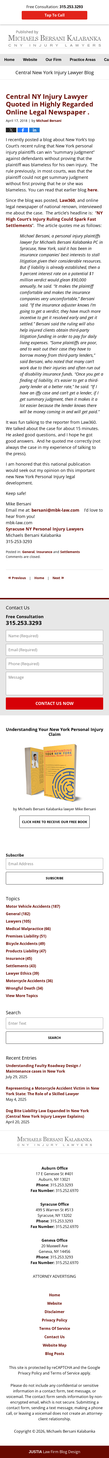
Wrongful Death (24, 988)
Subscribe (15, 855)
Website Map (55, 1345)
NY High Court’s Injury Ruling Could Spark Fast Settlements (54, 219)
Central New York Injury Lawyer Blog (54, 39)
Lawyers (18, 921)
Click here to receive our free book (54, 822)
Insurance (44, 552)
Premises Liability (26, 936)
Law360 (67, 200)
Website (30, 60)
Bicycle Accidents (25, 943)
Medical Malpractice (28, 928)
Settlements (70, 552)
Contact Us (54, 1336)
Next (58, 577)
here (92, 190)
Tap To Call (55, 15)
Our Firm (54, 60)
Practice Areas (83, 60)
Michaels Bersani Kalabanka (70, 1431)
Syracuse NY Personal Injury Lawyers (45, 529)
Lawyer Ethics (22, 973)
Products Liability (26, 951)
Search (54, 1037)
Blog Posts (54, 1353)
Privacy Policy (54, 1320)
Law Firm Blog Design (54, 1451)
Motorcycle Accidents (29, 980)
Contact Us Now (54, 703)
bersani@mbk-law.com (55, 510)
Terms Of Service (54, 1328)
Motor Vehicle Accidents (33, 906)
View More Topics (22, 995)
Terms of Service (65, 1373)
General (28, 552)
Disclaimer (54, 1311)
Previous (17, 577)
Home (9, 60)
